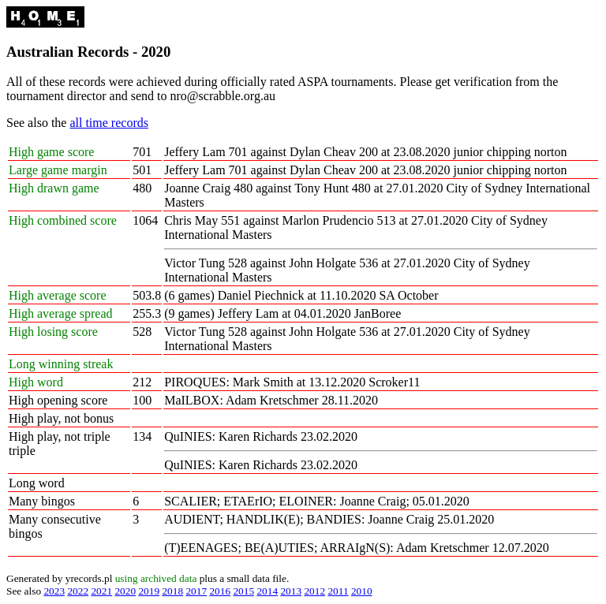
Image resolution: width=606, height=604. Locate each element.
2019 (148, 591)
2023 (54, 591)
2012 (314, 591)
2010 (361, 591)
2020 (125, 591)
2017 (196, 591)
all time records (108, 122)
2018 (172, 591)
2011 (337, 591)
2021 (101, 591)
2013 (290, 591)
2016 (219, 591)
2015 (243, 591)
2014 (267, 591)
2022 (77, 591)
